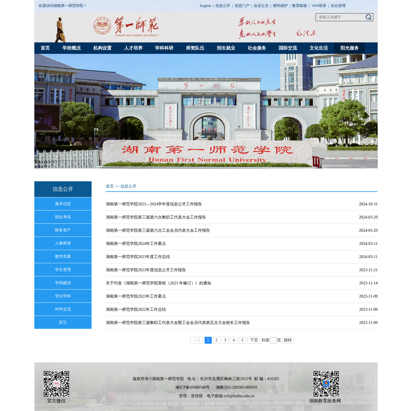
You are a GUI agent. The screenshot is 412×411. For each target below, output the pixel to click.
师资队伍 (195, 48)
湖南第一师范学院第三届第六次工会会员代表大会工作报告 (158, 230)
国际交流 (288, 48)
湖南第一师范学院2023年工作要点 (136, 296)
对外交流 (63, 309)
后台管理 (338, 5)
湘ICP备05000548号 (192, 387)
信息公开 (222, 5)
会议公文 (261, 5)
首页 (45, 48)
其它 (63, 322)
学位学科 (63, 296)
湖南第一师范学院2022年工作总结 (136, 309)
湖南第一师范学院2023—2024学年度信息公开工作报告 (154, 204)
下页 (254, 340)
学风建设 (63, 283)
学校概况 (71, 48)
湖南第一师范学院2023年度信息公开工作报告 (146, 270)
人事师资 (63, 243)
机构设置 (102, 48)
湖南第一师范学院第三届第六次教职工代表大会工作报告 (156, 217)
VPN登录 (318, 5)
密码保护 (280, 5)
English (205, 5)
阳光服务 (349, 48)
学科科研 (164, 48)
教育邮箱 (299, 5)
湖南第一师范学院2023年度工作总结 (138, 257)
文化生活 (319, 48)
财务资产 (63, 230)
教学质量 (63, 256)
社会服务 (257, 48)
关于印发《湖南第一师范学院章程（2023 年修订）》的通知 (158, 283)
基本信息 (63, 204)
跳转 (288, 340)
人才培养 (133, 48)
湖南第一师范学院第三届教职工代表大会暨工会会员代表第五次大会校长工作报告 (178, 322)
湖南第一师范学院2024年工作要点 (136, 243)
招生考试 (63, 217)
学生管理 (63, 270)
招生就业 (226, 48)
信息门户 (242, 5)
